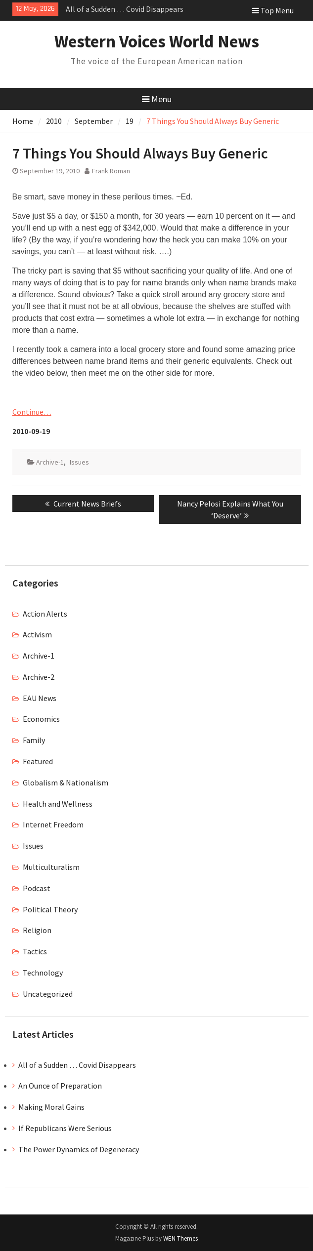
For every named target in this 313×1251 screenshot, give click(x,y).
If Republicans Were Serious (65, 1128)
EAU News (39, 698)
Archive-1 (50, 462)
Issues (79, 462)
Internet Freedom (53, 824)
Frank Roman (111, 170)
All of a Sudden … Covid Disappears (124, 9)
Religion (37, 930)
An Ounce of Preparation (60, 1086)
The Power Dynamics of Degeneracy (78, 1149)
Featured (38, 761)
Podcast (36, 888)
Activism (37, 634)
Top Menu (273, 10)
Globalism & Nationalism (65, 782)
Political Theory (50, 909)
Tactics (35, 951)
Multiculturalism (51, 867)
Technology (43, 972)
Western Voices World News (156, 41)
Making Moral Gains (51, 1107)
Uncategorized (48, 994)
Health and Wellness (57, 804)
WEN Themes (180, 1238)
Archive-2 (38, 677)
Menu (157, 99)
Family (34, 740)
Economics (41, 719)
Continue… (31, 412)
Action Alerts (45, 614)
